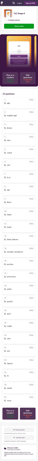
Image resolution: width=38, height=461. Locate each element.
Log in (19, 3)
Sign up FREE (30, 3)
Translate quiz (19, 437)
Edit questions (19, 430)
